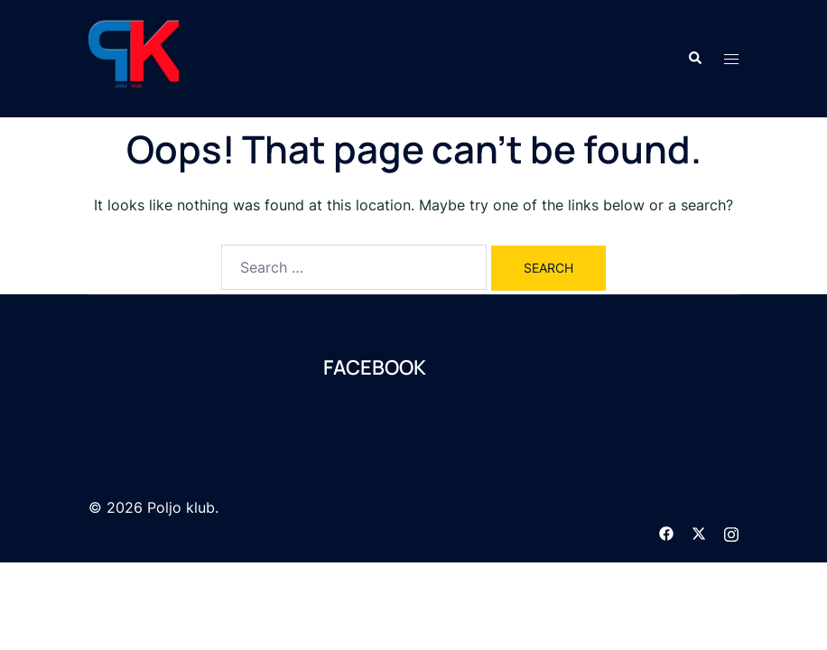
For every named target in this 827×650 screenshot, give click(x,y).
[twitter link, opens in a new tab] (699, 532)
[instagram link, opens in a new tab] (731, 532)
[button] (694, 58)
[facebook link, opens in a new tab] (666, 532)
